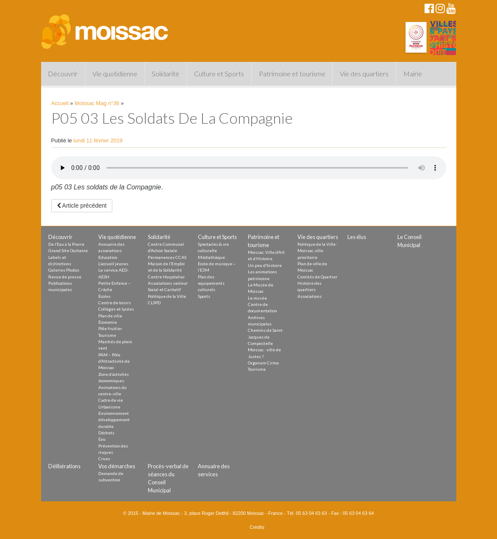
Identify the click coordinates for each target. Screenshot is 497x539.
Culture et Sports (219, 73)
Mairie (412, 73)
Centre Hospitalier (166, 276)
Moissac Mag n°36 (97, 103)
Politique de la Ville (167, 296)
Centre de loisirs (114, 302)
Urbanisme (109, 406)
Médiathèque (211, 257)
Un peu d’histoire (265, 265)
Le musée (257, 297)
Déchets (106, 432)
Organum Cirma (263, 362)
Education (107, 257)
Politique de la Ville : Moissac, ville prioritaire (317, 251)
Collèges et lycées (116, 308)
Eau (102, 439)
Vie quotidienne (114, 73)
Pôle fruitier (110, 328)
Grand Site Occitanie (68, 250)
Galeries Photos (63, 269)
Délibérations (64, 466)
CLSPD (154, 302)
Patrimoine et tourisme (292, 73)
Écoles (104, 296)
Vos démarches (116, 466)
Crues (104, 458)
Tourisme (107, 335)
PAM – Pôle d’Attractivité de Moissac (114, 361)
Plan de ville (110, 315)
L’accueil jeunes (113, 263)
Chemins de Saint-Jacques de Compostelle (266, 337)
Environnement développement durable (114, 420)
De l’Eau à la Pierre (66, 244)
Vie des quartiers (364, 73)
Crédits (257, 527)
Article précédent (82, 205)
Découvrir (63, 73)
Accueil (60, 103)
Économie (107, 322)
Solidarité (165, 73)
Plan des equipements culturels (211, 283)
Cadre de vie (110, 400)
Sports (204, 296)
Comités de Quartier (317, 276)
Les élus (356, 236)
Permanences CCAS (167, 257)
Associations (309, 296)
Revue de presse (64, 276)
